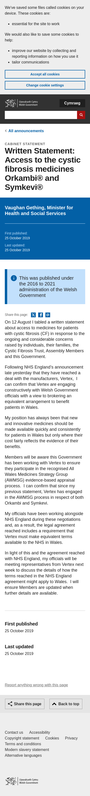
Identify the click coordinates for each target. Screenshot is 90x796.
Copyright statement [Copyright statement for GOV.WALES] (22, 738)
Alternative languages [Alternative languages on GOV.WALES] (23, 755)
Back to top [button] (68, 704)
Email (47, 315)
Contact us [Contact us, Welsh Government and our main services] (14, 732)
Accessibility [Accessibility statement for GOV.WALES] (39, 732)
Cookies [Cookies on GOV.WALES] (52, 738)
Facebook (40, 315)
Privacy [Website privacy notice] (71, 738)
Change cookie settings (45, 85)
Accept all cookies (45, 74)
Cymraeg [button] (72, 103)
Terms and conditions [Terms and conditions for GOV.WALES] (23, 744)
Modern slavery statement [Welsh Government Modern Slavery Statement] (27, 750)
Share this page (27, 704)
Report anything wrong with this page (36, 685)
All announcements (26, 131)
